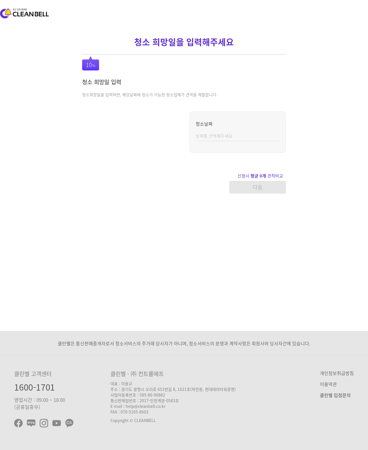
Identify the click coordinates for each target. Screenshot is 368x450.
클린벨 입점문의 (335, 395)
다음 (257, 187)
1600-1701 (34, 387)
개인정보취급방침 (337, 373)
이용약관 (328, 384)
